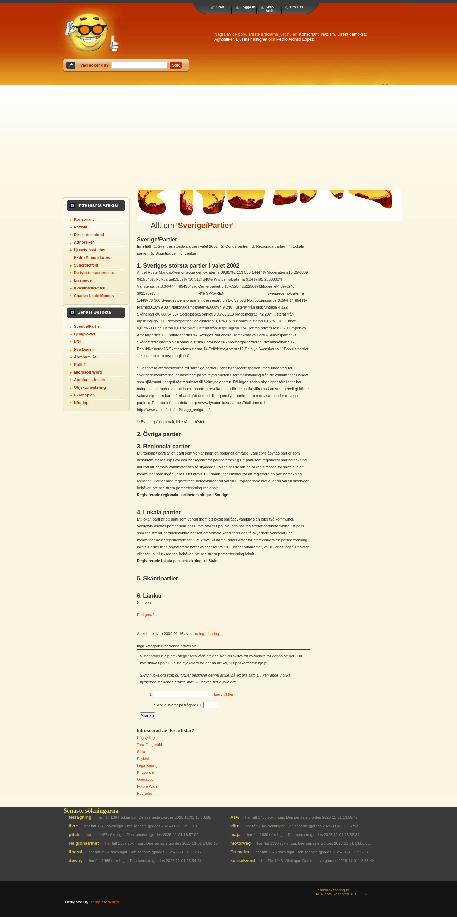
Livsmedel (83, 280)
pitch (74, 834)
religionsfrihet (84, 843)
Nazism (328, 34)
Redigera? (146, 615)
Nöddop (81, 403)
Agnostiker (224, 39)
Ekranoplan (84, 395)
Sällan (142, 752)
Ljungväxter (84, 334)
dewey (76, 860)
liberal (75, 851)
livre (73, 825)
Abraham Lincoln (89, 380)
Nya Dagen (84, 349)
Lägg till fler (223, 694)
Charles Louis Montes (94, 296)
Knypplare (145, 772)
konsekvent (242, 860)
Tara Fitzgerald (149, 745)
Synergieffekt (86, 265)
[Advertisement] (228, 137)
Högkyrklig (146, 738)
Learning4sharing (204, 634)
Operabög (145, 779)
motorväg (240, 843)
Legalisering (147, 765)
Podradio (144, 793)
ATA (234, 817)
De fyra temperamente (94, 273)
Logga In (248, 7)
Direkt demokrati (352, 34)
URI (77, 341)
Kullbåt (80, 364)
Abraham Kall (86, 357)
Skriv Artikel (271, 9)
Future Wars (147, 786)
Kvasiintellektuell (89, 288)
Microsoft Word (88, 372)
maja (235, 834)
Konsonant (308, 34)
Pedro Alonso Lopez (295, 39)
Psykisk (143, 758)
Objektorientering (90, 387)
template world (105, 902)
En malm (239, 851)
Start (220, 7)
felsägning (80, 817)
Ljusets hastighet (251, 39)
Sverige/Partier (87, 326)
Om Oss (296, 7)
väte (234, 825)
